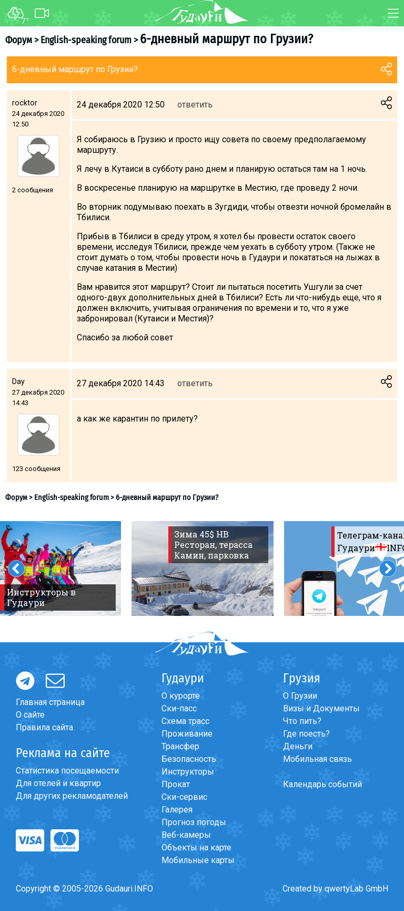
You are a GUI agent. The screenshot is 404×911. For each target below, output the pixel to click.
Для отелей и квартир (58, 783)
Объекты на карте (196, 848)
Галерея (177, 810)
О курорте (180, 696)
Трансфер (180, 746)
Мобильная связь (317, 759)
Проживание (187, 734)
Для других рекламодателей (72, 796)
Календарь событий (322, 784)
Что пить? (302, 721)
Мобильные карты (198, 860)
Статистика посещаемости (67, 771)
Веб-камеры (186, 835)
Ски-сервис (184, 797)
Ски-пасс (179, 708)
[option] (202, 568)
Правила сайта (44, 727)
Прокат (175, 784)
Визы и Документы (321, 708)
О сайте (30, 715)
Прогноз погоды (193, 822)
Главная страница (50, 702)
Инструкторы (187, 772)
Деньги (297, 746)
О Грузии (300, 696)
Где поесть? (306, 734)
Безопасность (188, 759)
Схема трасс (185, 721)
